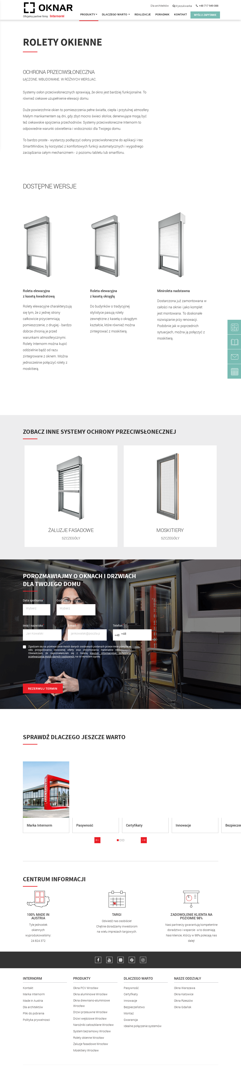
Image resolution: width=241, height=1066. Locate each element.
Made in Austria (33, 1000)
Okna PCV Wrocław (85, 987)
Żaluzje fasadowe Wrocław (90, 1043)
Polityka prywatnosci (36, 1019)
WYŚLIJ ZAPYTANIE (205, 15)
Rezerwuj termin (43, 688)
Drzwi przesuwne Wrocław (90, 1012)
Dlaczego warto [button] (116, 14)
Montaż (129, 1013)
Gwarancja (131, 1019)
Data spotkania (33, 600)
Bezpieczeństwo (134, 1007)
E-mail (72, 625)
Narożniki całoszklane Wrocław (93, 1024)
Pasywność (131, 987)
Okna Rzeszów (183, 1000)
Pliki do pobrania (33, 1013)
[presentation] (54, 672)
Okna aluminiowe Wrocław (90, 994)
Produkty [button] (88, 14)
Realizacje (143, 14)
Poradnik (162, 14)
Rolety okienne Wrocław (88, 1037)
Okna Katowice (183, 994)
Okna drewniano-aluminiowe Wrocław (91, 1002)
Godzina (63, 600)
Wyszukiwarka (182, 6)
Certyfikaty (131, 994)
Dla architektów (160, 5)
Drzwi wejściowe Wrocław (90, 1018)
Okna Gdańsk (182, 1007)
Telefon (118, 625)
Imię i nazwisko (33, 625)
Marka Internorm (34, 994)
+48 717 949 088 (208, 5)
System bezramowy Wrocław (92, 1031)
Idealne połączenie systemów (143, 1026)
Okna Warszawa (184, 987)
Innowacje (130, 1000)
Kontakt (180, 14)
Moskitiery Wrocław (86, 1050)
